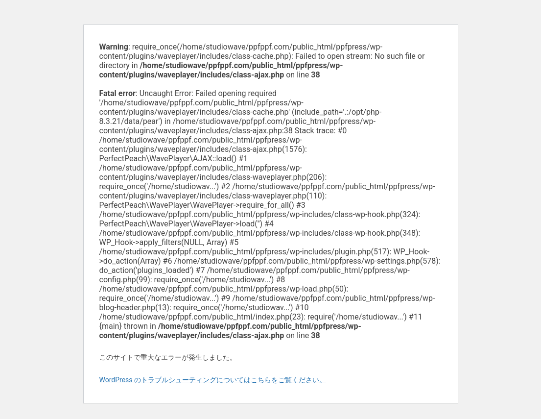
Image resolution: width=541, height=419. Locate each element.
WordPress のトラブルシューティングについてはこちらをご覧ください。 (213, 380)
